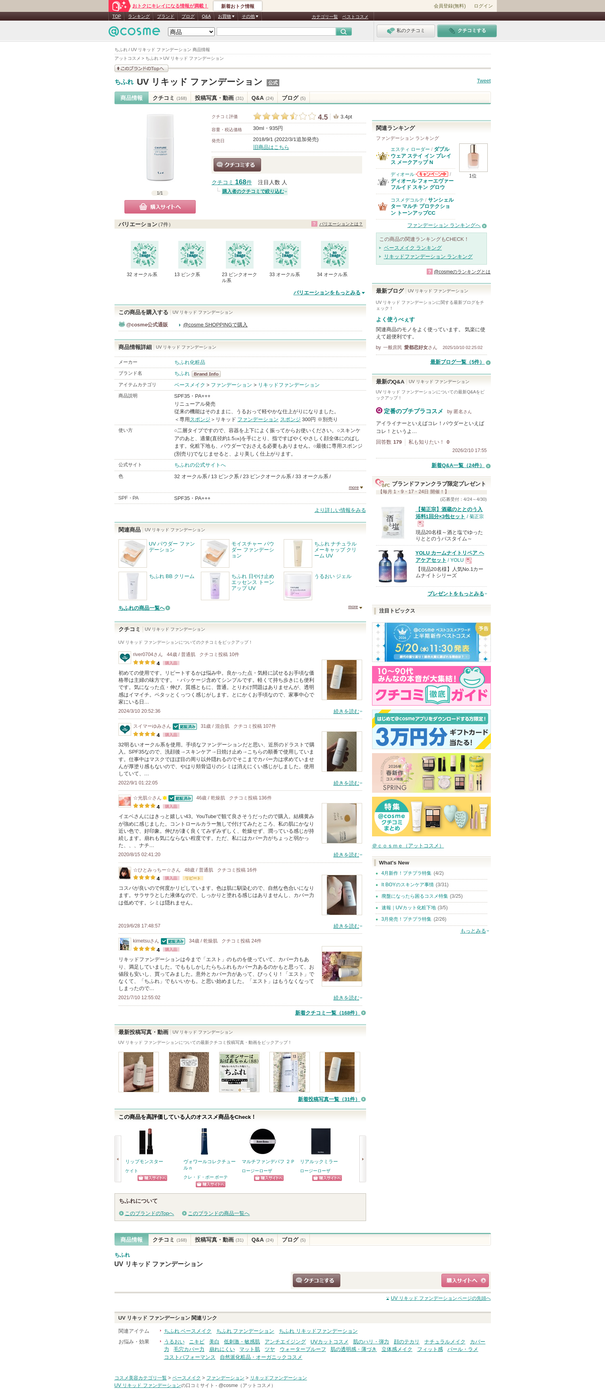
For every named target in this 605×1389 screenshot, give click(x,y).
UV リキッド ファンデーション (200, 82)
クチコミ (170, 98)
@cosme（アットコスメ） (247, 1385)
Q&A (206, 16)
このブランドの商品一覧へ (219, 1213)
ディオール (402, 174)
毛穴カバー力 (189, 1349)
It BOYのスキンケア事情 (408, 884)
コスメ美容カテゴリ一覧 (141, 1378)
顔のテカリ (407, 1342)
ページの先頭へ (440, 1298)
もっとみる (473, 931)
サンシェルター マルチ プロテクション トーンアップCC (422, 206)
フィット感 (430, 1349)
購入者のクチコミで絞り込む (253, 191)
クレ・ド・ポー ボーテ (205, 1177)
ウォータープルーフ (303, 1349)
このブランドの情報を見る (141, 68)
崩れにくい (222, 1349)
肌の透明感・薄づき (353, 1349)
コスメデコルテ (407, 200)
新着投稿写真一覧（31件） (329, 1099)
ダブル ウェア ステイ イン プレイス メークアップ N (421, 155)
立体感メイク (397, 1349)
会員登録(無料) (450, 6)
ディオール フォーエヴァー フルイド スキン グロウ (422, 184)
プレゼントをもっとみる (456, 594)
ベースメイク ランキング (413, 248)
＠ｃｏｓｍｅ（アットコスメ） (408, 846)
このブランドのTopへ (149, 1213)
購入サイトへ (160, 207)
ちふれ (124, 82)
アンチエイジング (285, 1342)
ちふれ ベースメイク (188, 1331)
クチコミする (237, 165)
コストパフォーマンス (190, 1357)
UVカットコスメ (330, 1342)
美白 (214, 1342)
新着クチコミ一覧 (328, 1013)
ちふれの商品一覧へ (141, 608)
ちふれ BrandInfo (208, 374)
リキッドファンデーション (289, 385)
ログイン (483, 6)
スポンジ (200, 419)
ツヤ (270, 1349)
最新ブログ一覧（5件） (457, 362)
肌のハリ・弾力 (371, 1342)
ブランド (165, 16)
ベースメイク (189, 385)
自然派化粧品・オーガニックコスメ (261, 1357)
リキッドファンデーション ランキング (428, 256)
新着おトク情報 (237, 6)
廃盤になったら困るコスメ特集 (415, 896)
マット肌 (249, 1349)
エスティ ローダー (410, 149)
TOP (117, 16)
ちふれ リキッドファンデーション (318, 1331)
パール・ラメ (462, 1349)
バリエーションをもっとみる (327, 293)
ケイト (131, 1170)
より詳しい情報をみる (340, 510)
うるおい (174, 1342)
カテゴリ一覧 (325, 16)
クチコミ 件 (232, 182)
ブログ (188, 16)
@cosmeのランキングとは (462, 272)
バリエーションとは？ (341, 223)
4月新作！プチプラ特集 (407, 873)
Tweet (484, 81)
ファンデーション (231, 385)
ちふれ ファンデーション (245, 1331)
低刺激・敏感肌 (242, 1342)
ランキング (139, 16)
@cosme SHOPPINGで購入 (215, 325)
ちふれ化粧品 (189, 362)
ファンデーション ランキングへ (444, 225)
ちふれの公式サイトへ (200, 465)
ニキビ (196, 1342)
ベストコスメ (355, 16)
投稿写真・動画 (219, 98)
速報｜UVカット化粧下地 (409, 907)
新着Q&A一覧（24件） (458, 465)
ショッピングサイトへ (152, 1178)
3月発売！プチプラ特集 (407, 919)
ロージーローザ (257, 1170)
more (354, 487)
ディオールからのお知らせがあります (432, 174)
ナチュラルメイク (445, 1342)
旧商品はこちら (271, 147)
